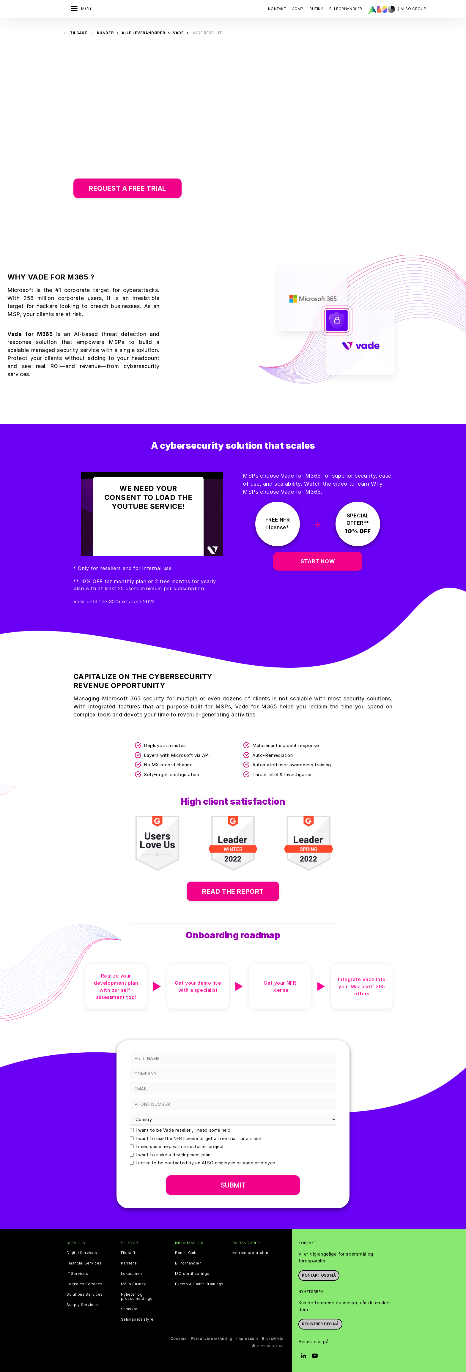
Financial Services (84, 1263)
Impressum (247, 1338)
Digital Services (82, 1253)
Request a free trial (127, 188)
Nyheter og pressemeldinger (138, 1296)
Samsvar (129, 1309)
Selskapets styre (137, 1319)
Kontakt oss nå (319, 1275)
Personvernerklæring (211, 1338)
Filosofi (128, 1253)
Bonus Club (186, 1253)
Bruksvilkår (273, 1338)
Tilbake (79, 33)
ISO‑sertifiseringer (193, 1274)
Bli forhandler (188, 1263)
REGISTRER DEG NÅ (320, 1324)
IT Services (77, 1274)
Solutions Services (85, 1294)
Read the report (233, 891)
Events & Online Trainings (199, 1284)
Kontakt (277, 9)
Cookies (178, 1338)
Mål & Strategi (134, 1284)
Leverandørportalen (248, 1253)
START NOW (317, 561)
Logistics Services (85, 1284)
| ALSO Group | (413, 9)
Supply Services (82, 1305)
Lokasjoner (132, 1274)
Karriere (129, 1263)
